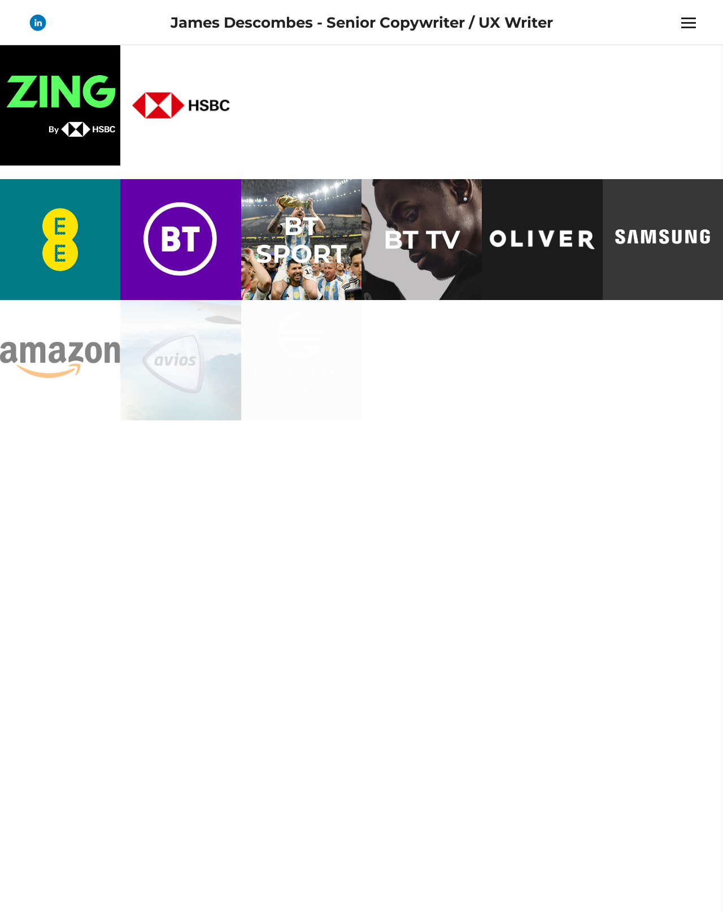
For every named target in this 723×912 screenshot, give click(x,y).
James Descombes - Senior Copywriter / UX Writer (362, 23)
